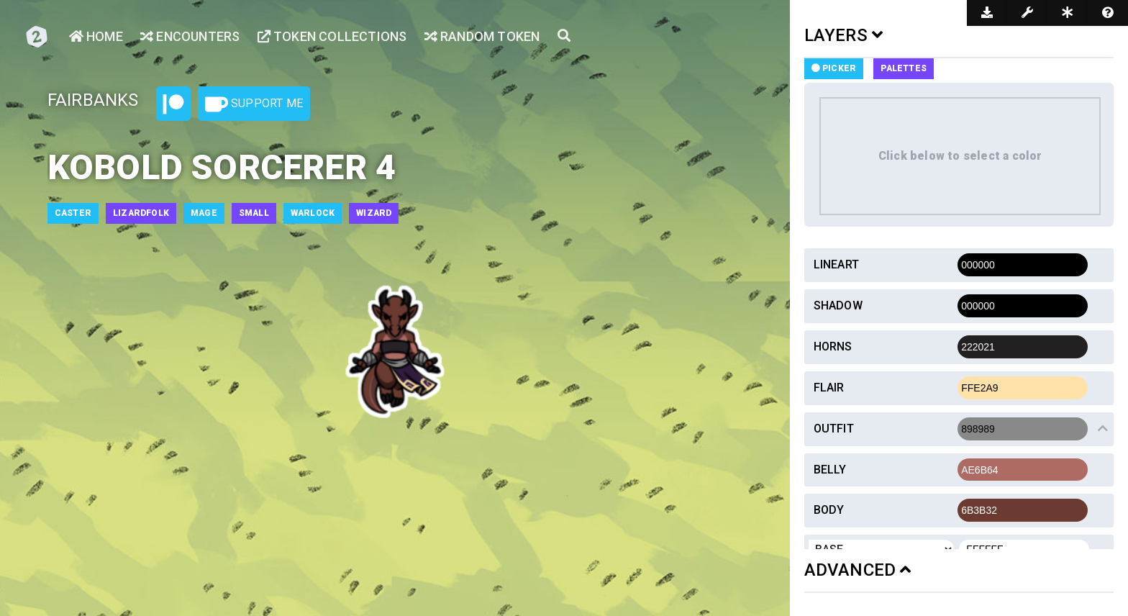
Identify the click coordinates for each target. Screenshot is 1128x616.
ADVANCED (857, 570)
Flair (829, 387)
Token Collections (332, 36)
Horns (833, 346)
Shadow (838, 305)
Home (96, 36)
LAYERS (843, 35)
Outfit (834, 428)
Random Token (482, 36)
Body (829, 510)
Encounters (190, 36)
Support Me (254, 104)
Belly (830, 469)
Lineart (836, 264)
